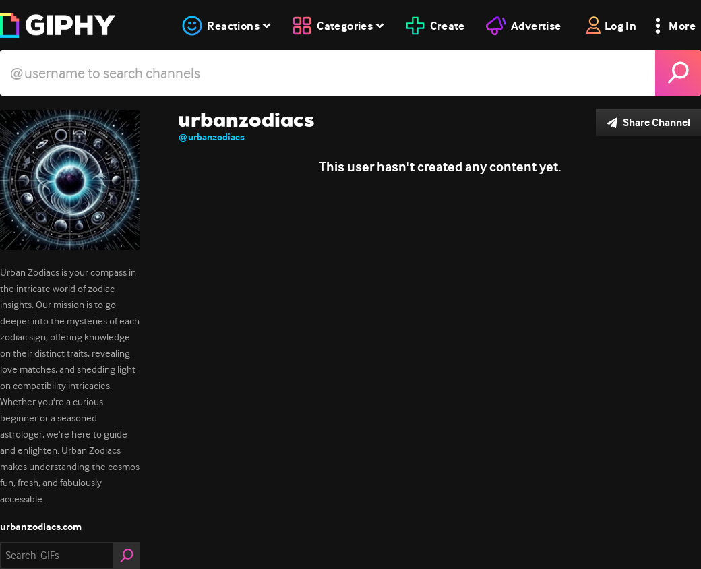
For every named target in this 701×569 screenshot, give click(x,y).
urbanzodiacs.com (41, 526)
